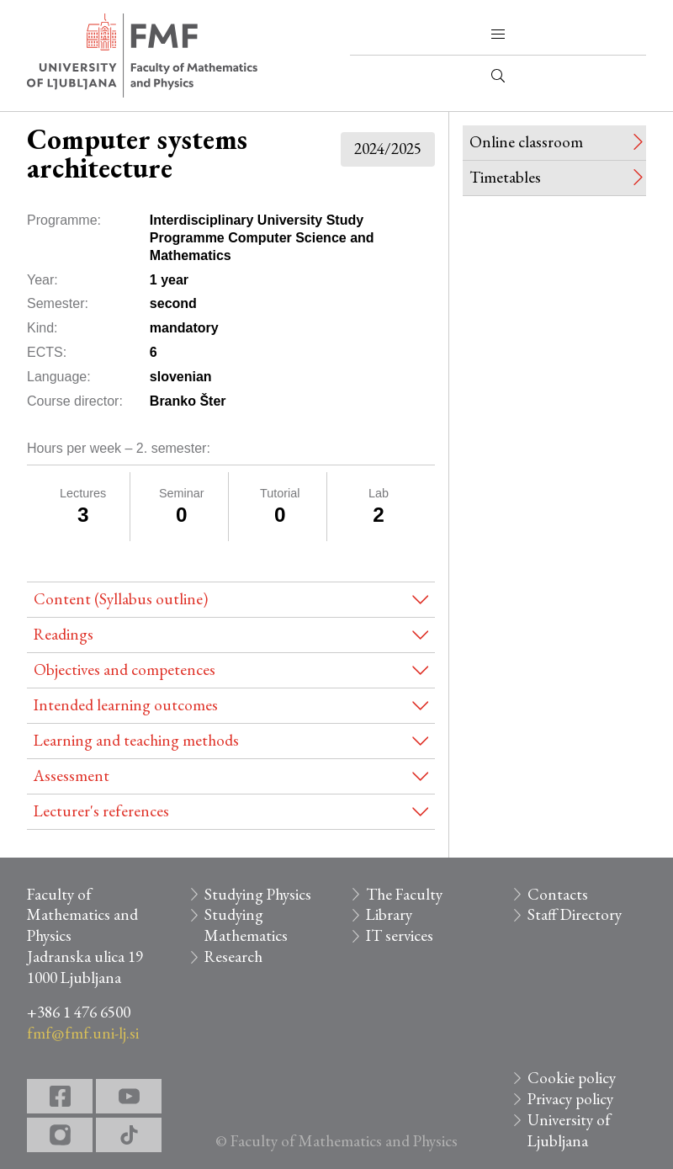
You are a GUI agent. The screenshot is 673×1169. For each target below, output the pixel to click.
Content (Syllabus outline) (121, 598)
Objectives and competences (124, 669)
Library (389, 914)
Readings (63, 634)
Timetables (505, 177)
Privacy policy (570, 1098)
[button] (498, 34)
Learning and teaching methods (136, 740)
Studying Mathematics (246, 925)
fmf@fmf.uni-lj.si (83, 1033)
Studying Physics (257, 894)
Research (233, 956)
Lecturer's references (101, 810)
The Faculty (404, 894)
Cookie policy (571, 1077)
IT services (399, 935)
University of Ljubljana (569, 1130)
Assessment (71, 775)
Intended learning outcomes (126, 704)
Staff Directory (574, 914)
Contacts (557, 894)
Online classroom (526, 141)
